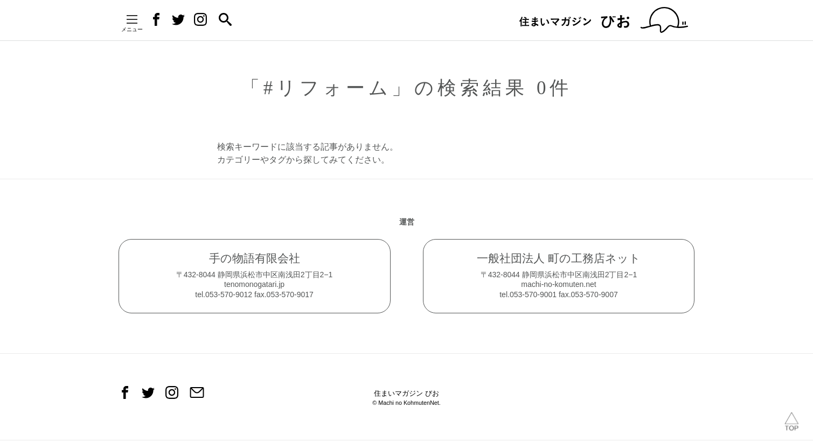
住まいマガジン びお (406, 399)
